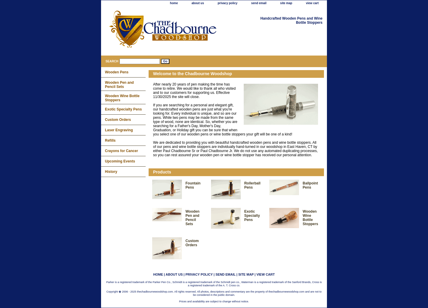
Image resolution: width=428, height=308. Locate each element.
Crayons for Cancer (121, 151)
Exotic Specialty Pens (252, 215)
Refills (110, 140)
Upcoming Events (120, 161)
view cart (312, 3)
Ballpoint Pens (310, 185)
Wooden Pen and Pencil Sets (192, 217)
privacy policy (227, 3)
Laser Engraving (119, 130)
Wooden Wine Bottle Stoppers (310, 217)
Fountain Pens (193, 185)
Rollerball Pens (252, 185)
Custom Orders (192, 243)
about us (198, 3)
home (174, 3)
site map (286, 3)
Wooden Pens (116, 72)
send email (259, 3)
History (111, 172)
